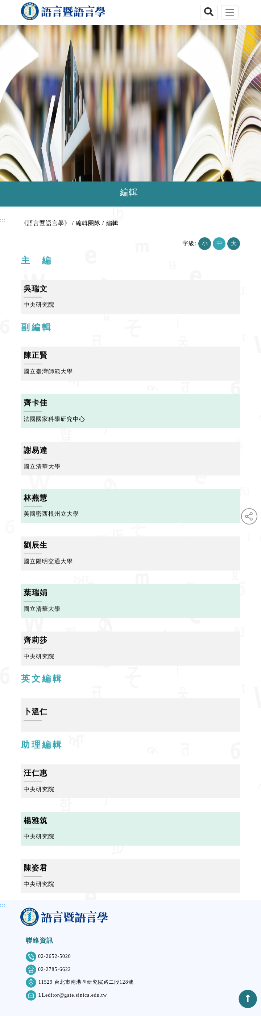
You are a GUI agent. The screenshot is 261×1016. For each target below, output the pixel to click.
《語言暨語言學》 (45, 223)
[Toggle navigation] (230, 12)
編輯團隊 (88, 223)
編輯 (112, 223)
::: (3, 220)
